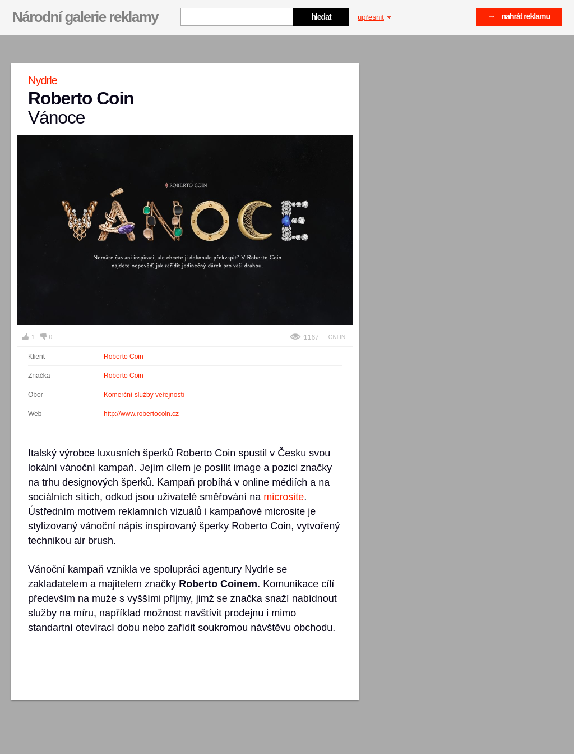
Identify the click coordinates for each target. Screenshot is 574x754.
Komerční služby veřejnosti (144, 395)
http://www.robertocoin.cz (141, 414)
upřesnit (374, 17)
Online (338, 337)
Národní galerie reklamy (85, 16)
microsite (283, 496)
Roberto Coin (124, 356)
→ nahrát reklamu (519, 16)
